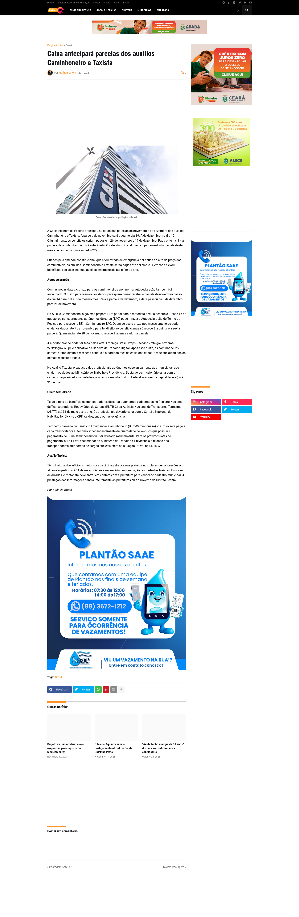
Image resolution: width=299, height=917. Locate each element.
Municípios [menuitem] (144, 10)
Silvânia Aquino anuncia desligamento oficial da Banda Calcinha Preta (113, 748)
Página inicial (55, 45)
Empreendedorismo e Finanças (73, 2)
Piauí (116, 2)
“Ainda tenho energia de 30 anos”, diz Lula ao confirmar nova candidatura (163, 748)
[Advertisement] (112, 110)
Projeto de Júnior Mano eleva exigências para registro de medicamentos (65, 748)
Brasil (126, 2)
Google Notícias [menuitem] (106, 10)
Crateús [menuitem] (127, 10)
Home (50, 2)
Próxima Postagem (173, 866)
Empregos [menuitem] (163, 10)
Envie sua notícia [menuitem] (80, 10)
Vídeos (96, 2)
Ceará (107, 2)
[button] (238, 10)
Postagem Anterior (60, 866)
